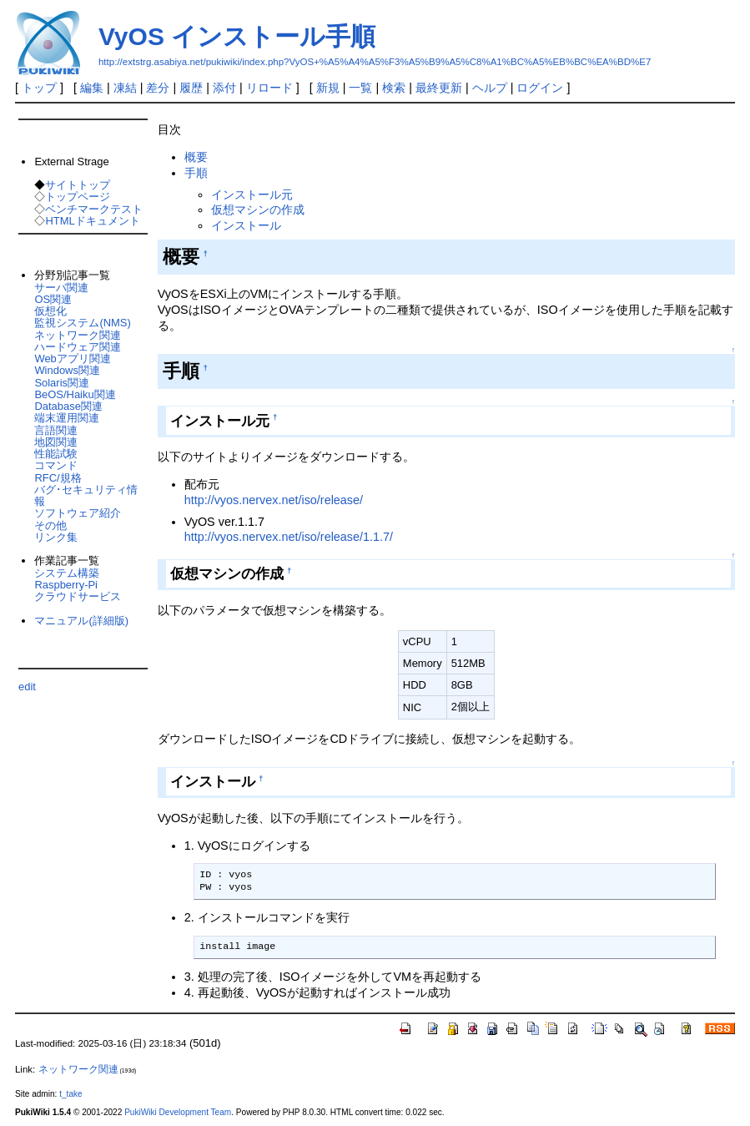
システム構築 (66, 573)
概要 (196, 157)
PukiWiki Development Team (177, 1112)
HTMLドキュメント (92, 221)
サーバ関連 (61, 287)
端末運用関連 (66, 418)
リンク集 (56, 537)
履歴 (191, 87)
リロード (269, 87)
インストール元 (252, 194)
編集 (91, 87)
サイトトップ (77, 185)
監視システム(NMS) (82, 322)
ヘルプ (489, 87)
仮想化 (50, 311)
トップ (39, 87)
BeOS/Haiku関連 (74, 394)
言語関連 (56, 430)
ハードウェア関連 (77, 347)
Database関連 (68, 406)
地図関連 (56, 442)
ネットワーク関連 (77, 335)
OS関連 (53, 299)
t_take (70, 1093)
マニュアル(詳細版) (81, 620)
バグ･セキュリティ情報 (86, 495)
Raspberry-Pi (66, 584)
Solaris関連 (61, 382)
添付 (224, 87)
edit (27, 686)
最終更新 (438, 87)
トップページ (77, 196)
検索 (393, 87)
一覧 (360, 87)
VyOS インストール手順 (236, 36)
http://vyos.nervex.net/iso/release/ (273, 500)
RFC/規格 (57, 478)
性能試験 (56, 453)
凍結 (125, 87)
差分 (157, 87)
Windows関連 (67, 370)
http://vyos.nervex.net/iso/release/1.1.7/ (288, 536)
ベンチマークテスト (94, 209)
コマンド (56, 465)
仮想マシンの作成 (258, 209)
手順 (196, 172)
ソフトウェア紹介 (77, 513)
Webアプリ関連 (72, 358)
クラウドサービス (77, 596)
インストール (246, 225)
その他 (50, 525)
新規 (328, 87)
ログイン (539, 87)
